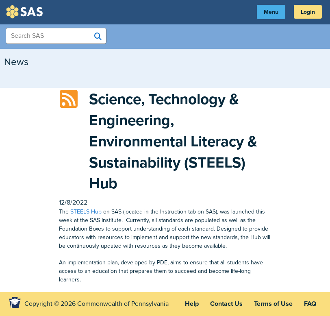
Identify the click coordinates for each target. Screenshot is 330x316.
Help (192, 304)
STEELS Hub (86, 211)
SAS (25, 12)
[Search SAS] (97, 36)
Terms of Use (273, 304)
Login (308, 12)
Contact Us (226, 304)
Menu (271, 12)
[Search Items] (56, 36)
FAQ (310, 304)
